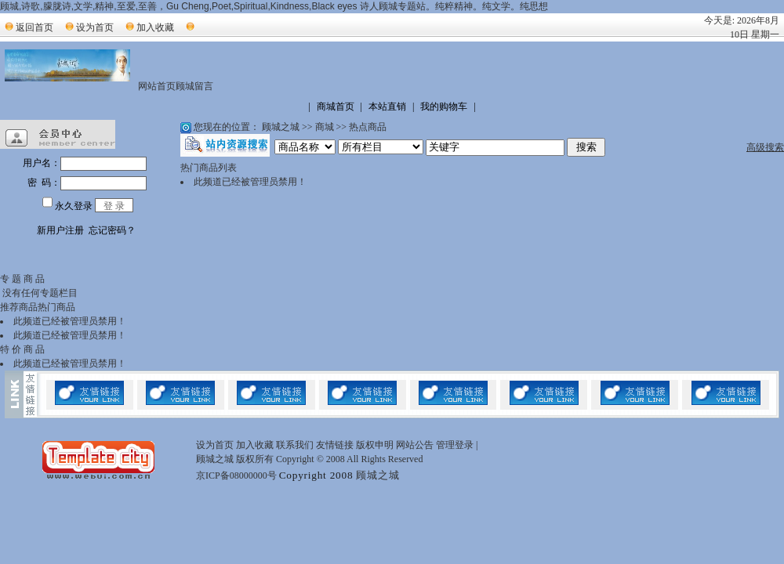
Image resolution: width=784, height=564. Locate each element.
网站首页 (157, 86)
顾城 (185, 86)
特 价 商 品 (22, 349)
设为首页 (95, 27)
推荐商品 (19, 307)
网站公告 (415, 444)
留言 (203, 86)
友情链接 (335, 444)
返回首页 (34, 27)
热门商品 (56, 307)
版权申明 (375, 444)
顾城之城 (280, 126)
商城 (324, 126)
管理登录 (455, 444)
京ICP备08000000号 (236, 475)
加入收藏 (155, 27)
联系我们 (295, 444)
